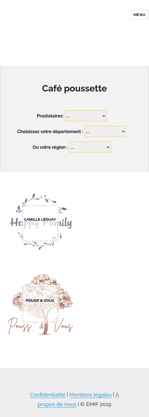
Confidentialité (48, 395)
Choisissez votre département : (50, 131)
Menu (139, 14)
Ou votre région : (50, 147)
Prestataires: (50, 116)
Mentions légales (90, 395)
